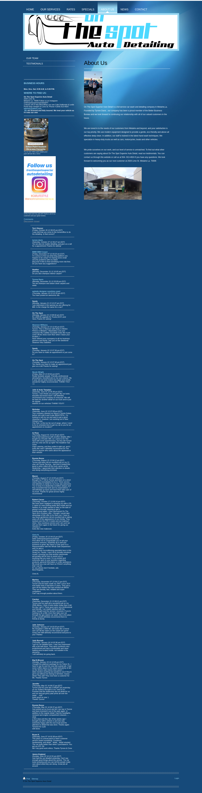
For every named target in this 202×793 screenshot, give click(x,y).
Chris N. (35, 535)
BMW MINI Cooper (40, 252)
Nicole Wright (38, 372)
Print (27, 779)
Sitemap (35, 779)
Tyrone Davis (37, 279)
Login (177, 778)
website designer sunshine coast (46, 291)
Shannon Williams (40, 325)
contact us (88, 157)
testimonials (151, 153)
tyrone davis (37, 240)
